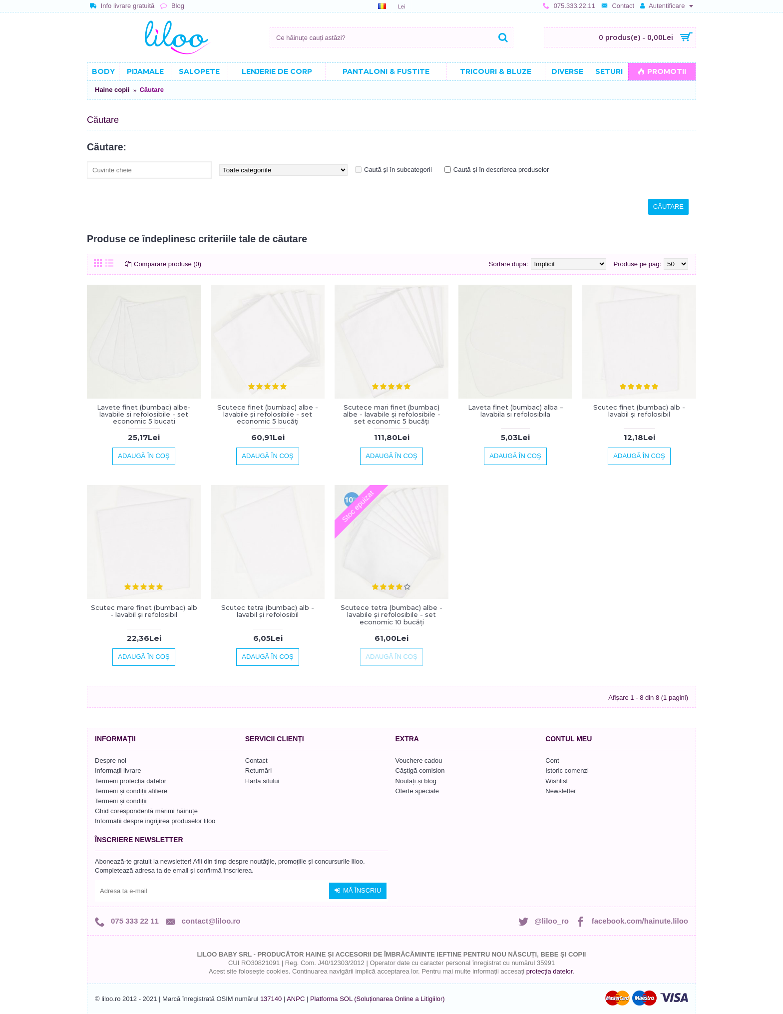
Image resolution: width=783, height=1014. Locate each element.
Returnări (258, 770)
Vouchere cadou (418, 760)
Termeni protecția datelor (130, 781)
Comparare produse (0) (167, 264)
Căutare (151, 89)
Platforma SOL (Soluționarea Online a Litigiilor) (377, 999)
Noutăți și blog (415, 781)
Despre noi (110, 760)
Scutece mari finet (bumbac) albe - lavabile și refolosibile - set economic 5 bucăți (391, 414)
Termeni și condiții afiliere (131, 791)
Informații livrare (118, 770)
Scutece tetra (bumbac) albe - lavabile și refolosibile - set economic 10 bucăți (391, 614)
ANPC (296, 999)
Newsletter (560, 791)
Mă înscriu (358, 891)
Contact (256, 760)
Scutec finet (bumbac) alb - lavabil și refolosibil (639, 410)
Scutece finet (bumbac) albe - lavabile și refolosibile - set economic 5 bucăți (267, 414)
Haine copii (112, 89)
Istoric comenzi (567, 770)
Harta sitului (262, 781)
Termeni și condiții (120, 801)
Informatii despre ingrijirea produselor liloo (155, 821)
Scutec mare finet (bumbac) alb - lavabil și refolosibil (144, 610)
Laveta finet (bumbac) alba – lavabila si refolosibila (515, 410)
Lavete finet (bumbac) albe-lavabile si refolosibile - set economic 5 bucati (144, 414)
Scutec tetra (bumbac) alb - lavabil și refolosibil (267, 610)
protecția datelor (549, 971)
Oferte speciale (417, 791)
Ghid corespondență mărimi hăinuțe (146, 811)
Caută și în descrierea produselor (501, 169)
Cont (552, 760)
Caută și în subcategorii (398, 169)
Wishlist (556, 781)
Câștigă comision (420, 770)
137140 (271, 999)
